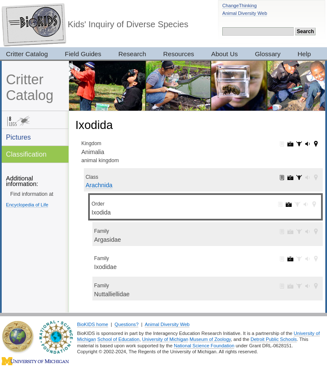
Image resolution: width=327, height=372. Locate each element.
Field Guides (83, 53)
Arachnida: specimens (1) (298, 177)
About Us (224, 53)
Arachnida (99, 185)
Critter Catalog (29, 87)
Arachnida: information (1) (281, 177)
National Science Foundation (204, 345)
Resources (178, 53)
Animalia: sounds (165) (307, 143)
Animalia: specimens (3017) (298, 143)
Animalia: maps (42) (316, 143)
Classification (26, 154)
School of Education (119, 339)
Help (304, 53)
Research (132, 53)
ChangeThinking (239, 5)
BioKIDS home (92, 324)
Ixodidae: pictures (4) (290, 258)
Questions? (126, 324)
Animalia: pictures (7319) (290, 143)
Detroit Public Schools (273, 339)
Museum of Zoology (210, 339)
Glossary (268, 53)
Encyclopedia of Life (27, 204)
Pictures (18, 137)
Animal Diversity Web (244, 13)
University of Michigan (165, 339)
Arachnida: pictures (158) (290, 177)
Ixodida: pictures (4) (288, 204)
